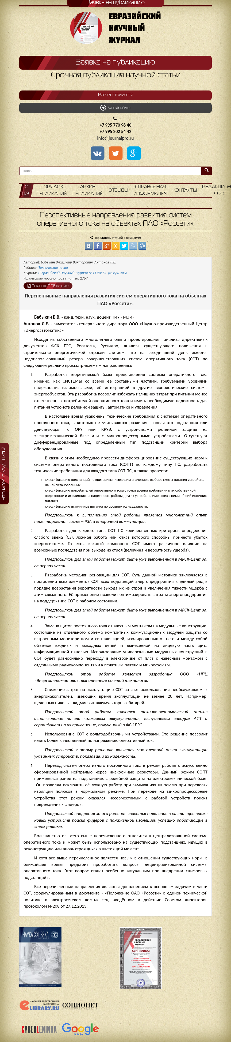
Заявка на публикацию (115, 62)
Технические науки (53, 267)
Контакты (185, 190)
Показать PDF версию (48, 286)
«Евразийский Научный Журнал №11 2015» (82, 273)
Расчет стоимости (115, 95)
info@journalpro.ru (115, 138)
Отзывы (118, 190)
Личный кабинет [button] (115, 108)
